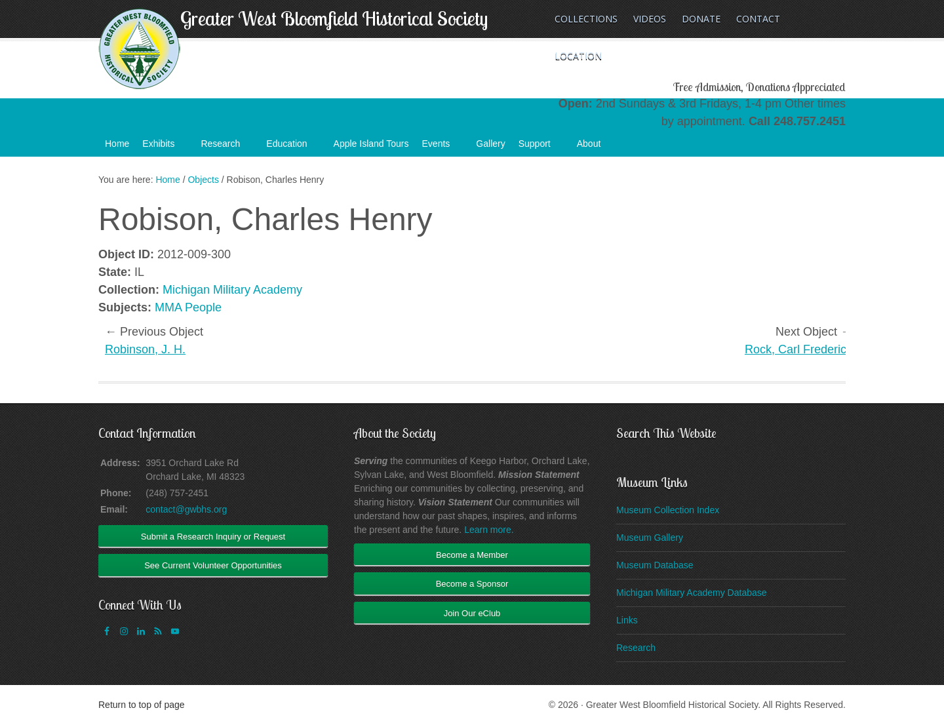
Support (541, 147)
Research (227, 147)
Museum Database (655, 565)
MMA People (188, 307)
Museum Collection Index (667, 510)
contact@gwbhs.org (186, 509)
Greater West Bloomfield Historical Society (334, 18)
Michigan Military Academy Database (691, 592)
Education (293, 147)
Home (117, 143)
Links (627, 620)
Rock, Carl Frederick (798, 349)
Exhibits (164, 147)
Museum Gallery (649, 537)
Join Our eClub (472, 613)
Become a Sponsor (472, 584)
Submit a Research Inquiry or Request (213, 536)
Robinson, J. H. (145, 349)
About (595, 147)
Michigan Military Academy (232, 289)
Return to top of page (141, 704)
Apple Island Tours (371, 143)
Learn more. (488, 529)
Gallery (490, 143)
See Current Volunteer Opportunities (213, 565)
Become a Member (472, 555)
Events (442, 147)
